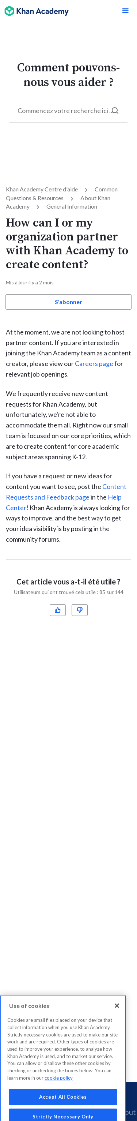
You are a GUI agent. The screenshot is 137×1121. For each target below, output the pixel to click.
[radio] (58, 610)
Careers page (94, 363)
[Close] (117, 1015)
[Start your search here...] (68, 110)
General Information (71, 206)
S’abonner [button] (68, 301)
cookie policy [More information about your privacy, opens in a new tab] (59, 1087)
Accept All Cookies (63, 1106)
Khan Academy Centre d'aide (42, 189)
